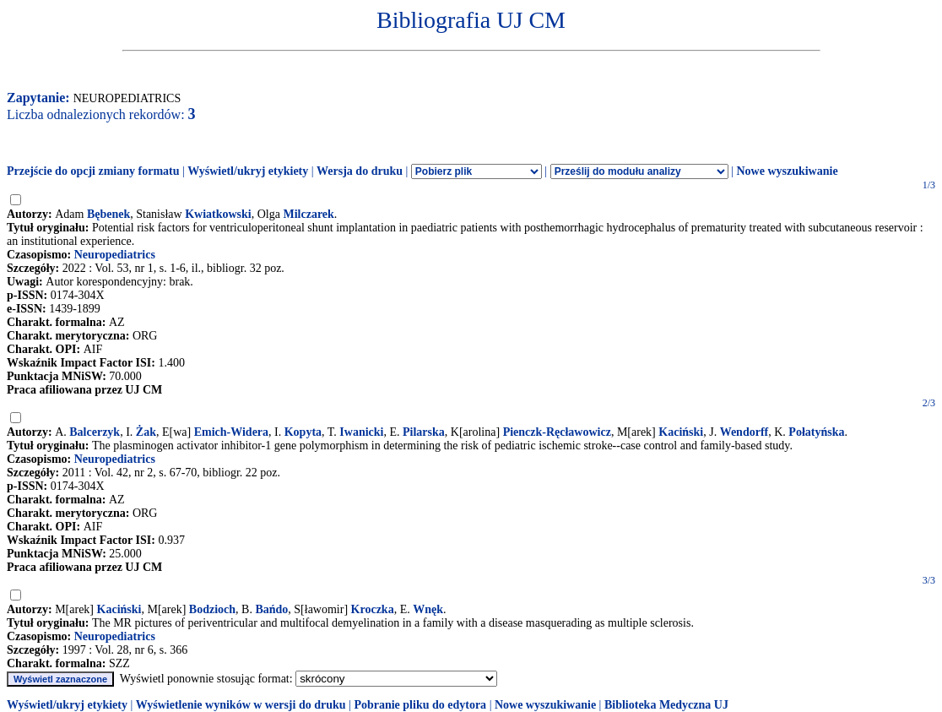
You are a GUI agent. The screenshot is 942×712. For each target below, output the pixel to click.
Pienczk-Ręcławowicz (557, 432)
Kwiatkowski (218, 214)
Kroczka (372, 609)
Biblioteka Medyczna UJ (666, 704)
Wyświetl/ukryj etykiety (247, 171)
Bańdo (271, 609)
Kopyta (303, 432)
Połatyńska (816, 432)
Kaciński (680, 432)
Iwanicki (361, 432)
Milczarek (308, 214)
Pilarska (424, 432)
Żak (146, 432)
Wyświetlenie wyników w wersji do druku (241, 704)
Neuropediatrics (114, 254)
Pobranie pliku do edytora (420, 704)
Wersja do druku (360, 171)
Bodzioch (212, 609)
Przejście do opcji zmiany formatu (93, 171)
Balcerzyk (94, 432)
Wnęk (428, 609)
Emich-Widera (231, 432)
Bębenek (108, 214)
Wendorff (744, 432)
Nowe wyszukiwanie (786, 171)
